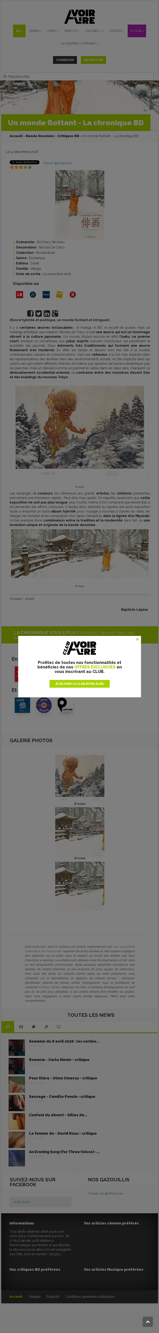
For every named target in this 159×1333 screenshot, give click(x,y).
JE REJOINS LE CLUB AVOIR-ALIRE (79, 683)
